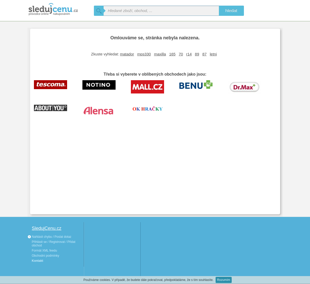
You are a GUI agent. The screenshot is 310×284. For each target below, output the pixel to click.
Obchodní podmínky (45, 255)
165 (172, 54)
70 (181, 54)
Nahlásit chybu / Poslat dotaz (49, 237)
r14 (189, 54)
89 (197, 54)
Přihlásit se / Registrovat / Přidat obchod (54, 243)
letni (213, 54)
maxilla (160, 54)
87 (204, 54)
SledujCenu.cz (46, 228)
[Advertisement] (155, 172)
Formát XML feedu (44, 250)
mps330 (144, 54)
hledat (231, 10)
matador (127, 54)
